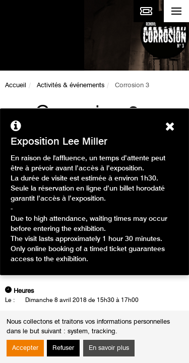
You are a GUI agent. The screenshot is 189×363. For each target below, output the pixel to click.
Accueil (15, 85)
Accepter (25, 348)
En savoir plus (109, 348)
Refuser (63, 348)
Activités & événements (70, 85)
